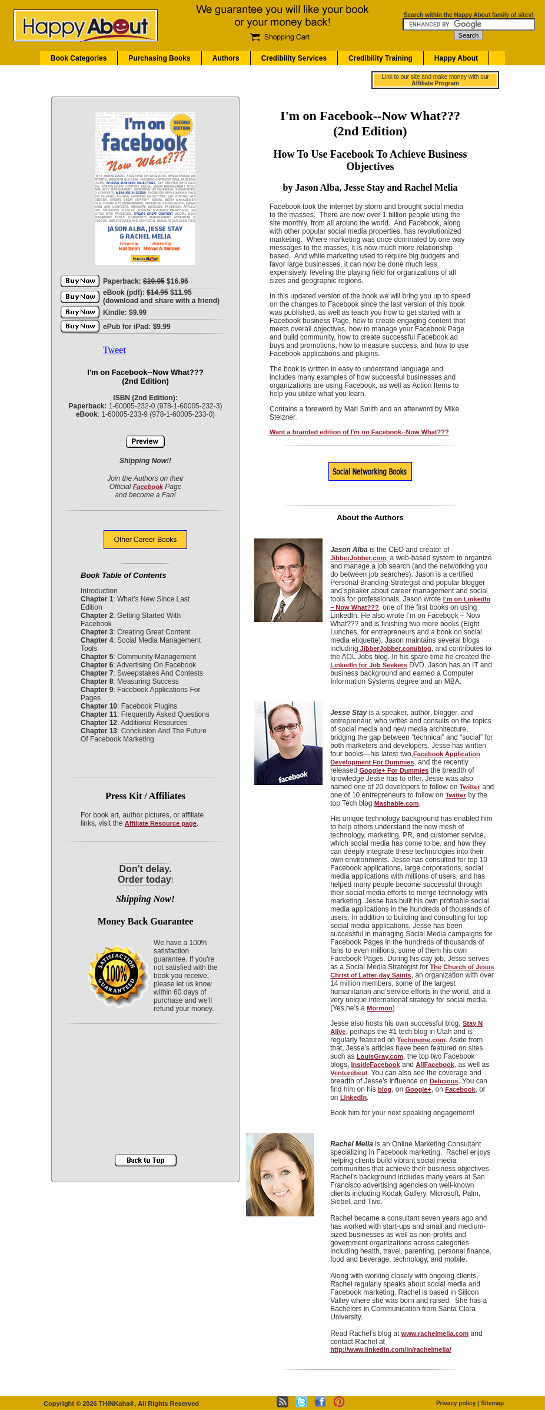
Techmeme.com (421, 1039)
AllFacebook (435, 1064)
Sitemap (492, 1403)
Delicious (444, 1081)
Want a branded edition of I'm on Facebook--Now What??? (359, 431)
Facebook (148, 486)
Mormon (379, 1008)
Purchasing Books (159, 58)
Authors (226, 58)
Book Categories (79, 58)
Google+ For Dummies (394, 770)
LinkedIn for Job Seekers (368, 665)
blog (384, 1089)
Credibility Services (294, 58)
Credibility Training (380, 58)
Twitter (470, 786)
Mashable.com (396, 803)
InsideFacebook (375, 1064)
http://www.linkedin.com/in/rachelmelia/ (390, 1349)
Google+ (418, 1089)
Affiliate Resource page (161, 823)
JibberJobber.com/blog (394, 648)
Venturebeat (348, 1072)
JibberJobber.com (358, 557)
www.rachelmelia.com (435, 1333)
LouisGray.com (380, 1056)
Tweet (114, 350)
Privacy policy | (457, 1403)
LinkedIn (353, 1097)
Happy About (456, 58)
